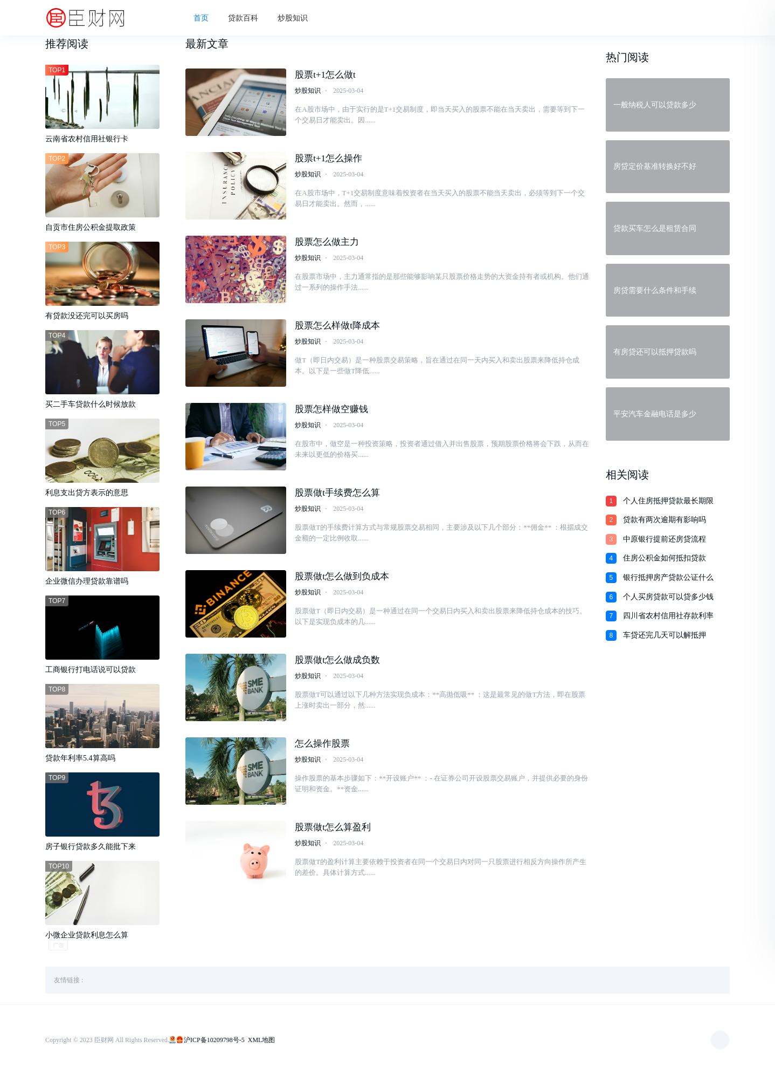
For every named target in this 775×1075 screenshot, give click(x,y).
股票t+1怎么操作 (328, 158)
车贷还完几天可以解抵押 (664, 635)
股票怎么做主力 (327, 242)
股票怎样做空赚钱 (331, 409)
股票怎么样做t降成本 (337, 325)
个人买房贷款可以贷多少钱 (668, 597)
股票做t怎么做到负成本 (342, 576)
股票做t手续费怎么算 (337, 493)
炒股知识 (293, 18)
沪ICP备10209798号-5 (214, 1040)
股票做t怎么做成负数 (337, 660)
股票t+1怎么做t (325, 75)
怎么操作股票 (322, 743)
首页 (201, 18)
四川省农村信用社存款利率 (668, 616)
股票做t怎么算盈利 (333, 827)
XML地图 (261, 1040)
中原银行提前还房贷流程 (664, 539)
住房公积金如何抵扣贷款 (664, 558)
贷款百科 (243, 18)
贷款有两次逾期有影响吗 (664, 520)
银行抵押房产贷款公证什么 (668, 577)
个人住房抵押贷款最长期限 (668, 501)
